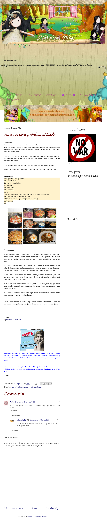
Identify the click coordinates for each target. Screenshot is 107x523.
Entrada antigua (53, 508)
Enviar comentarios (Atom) (37, 516)
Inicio (34, 508)
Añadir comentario (11, 438)
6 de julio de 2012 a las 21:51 (39, 420)
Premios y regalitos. (34, 95)
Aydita (12, 402)
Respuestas (16, 415)
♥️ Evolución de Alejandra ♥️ (89, 95)
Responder (13, 411)
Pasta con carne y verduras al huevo (29, 387)
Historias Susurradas (13, 320)
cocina (13, 387)
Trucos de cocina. (51, 95)
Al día (9, 95)
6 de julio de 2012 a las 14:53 (25, 402)
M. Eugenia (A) (19, 384)
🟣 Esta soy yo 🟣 (68, 95)
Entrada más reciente (13, 508)
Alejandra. (19, 95)
